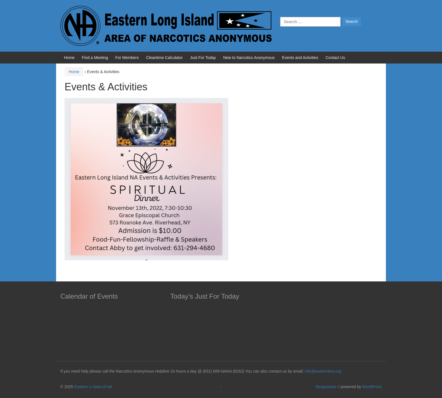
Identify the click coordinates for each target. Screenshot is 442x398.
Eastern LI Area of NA (93, 386)
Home (69, 57)
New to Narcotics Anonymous (249, 57)
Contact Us (335, 57)
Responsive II (328, 386)
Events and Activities (300, 57)
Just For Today (203, 57)
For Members (127, 57)
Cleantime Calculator (164, 57)
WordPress (372, 386)
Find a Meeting (95, 57)
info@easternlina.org (323, 371)
